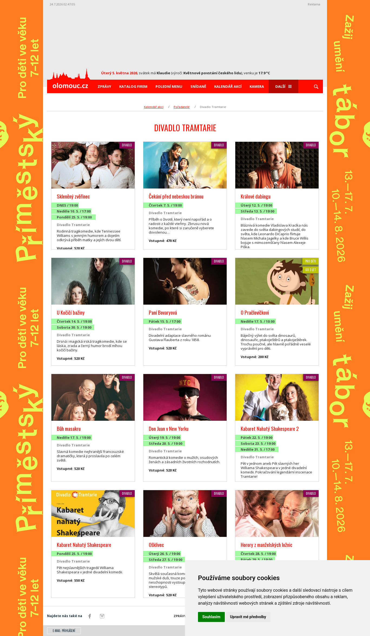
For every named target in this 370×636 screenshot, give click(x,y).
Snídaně (198, 86)
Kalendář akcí (228, 86)
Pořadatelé (182, 107)
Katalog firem (133, 86)
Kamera (257, 86)
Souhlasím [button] (211, 617)
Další (283, 86)
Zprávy (104, 86)
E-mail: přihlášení (64, 630)
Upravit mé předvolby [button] (248, 617)
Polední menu (169, 86)
